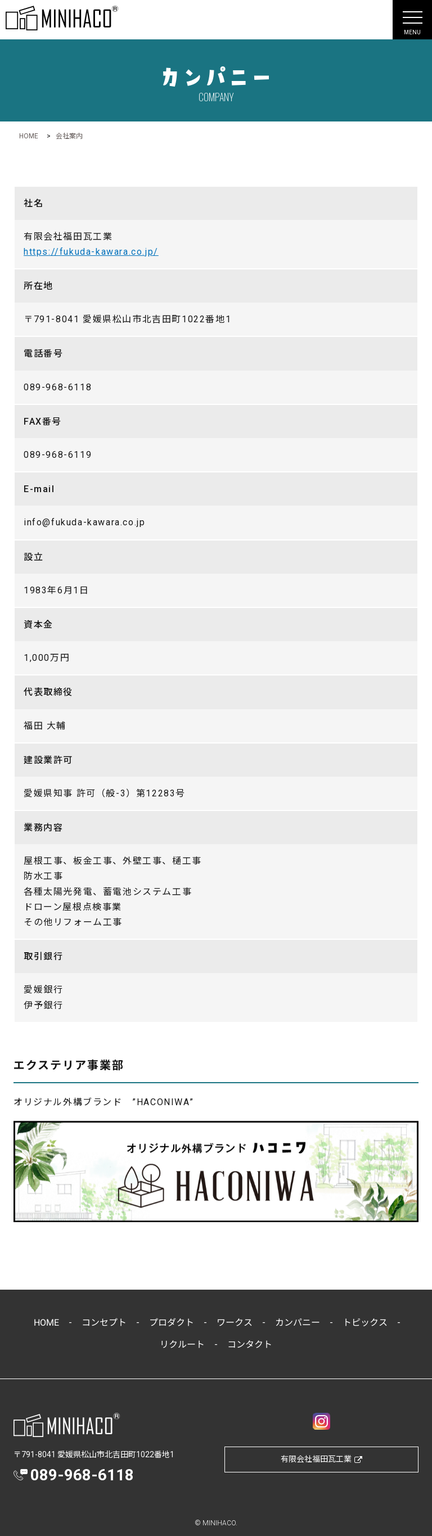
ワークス (234, 1322)
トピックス (364, 1322)
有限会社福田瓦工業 (321, 1458)
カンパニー (297, 1322)
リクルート (182, 1344)
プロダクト (171, 1322)
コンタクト (249, 1344)
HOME (45, 1322)
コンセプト (103, 1322)
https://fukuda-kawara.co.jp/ (91, 251)
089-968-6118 (82, 1475)
